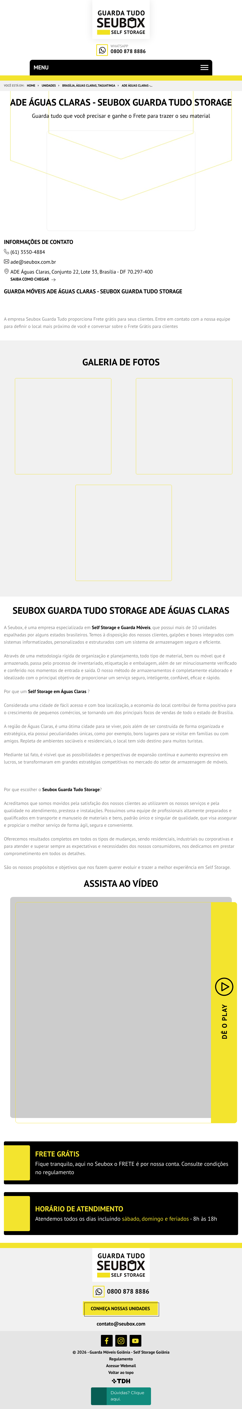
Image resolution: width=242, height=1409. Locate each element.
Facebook (107, 1341)
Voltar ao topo (121, 1372)
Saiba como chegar (29, 279)
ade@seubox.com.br (33, 261)
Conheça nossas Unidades (120, 1308)
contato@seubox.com (121, 1323)
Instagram (121, 1341)
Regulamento (121, 1359)
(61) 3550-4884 (27, 252)
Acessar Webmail (121, 1365)
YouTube (135, 1341)
